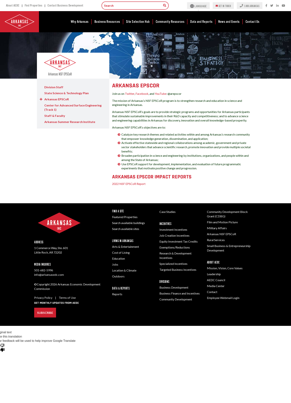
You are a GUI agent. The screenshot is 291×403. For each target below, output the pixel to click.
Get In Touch (225, 5)
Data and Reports (201, 22)
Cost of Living (121, 252)
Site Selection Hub (138, 22)
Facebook (141, 93)
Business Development (173, 287)
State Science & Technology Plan (66, 93)
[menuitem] (80, 21)
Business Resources (107, 22)
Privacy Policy (43, 297)
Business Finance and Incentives (179, 293)
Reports (117, 294)
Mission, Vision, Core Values (225, 268)
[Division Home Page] (73, 66)
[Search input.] (135, 5)
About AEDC (12, 5)
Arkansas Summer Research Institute (69, 122)
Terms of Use (67, 297)
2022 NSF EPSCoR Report (129, 183)
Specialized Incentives (173, 263)
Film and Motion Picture (222, 222)
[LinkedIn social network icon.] (277, 6)
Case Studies (167, 211)
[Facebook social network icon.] (266, 6)
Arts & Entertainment (125, 246)
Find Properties (33, 5)
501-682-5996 (43, 270)
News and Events (229, 22)
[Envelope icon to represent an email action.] (217, 5)
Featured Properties (125, 217)
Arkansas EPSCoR (56, 99)
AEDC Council (216, 280)
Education (118, 258)
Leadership (214, 274)
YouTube (160, 93)
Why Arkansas (80, 22)
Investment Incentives (173, 229)
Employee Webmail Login (223, 298)
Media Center (216, 286)
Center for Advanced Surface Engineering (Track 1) (73, 107)
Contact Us (252, 22)
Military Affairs (217, 228)
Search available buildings (128, 223)
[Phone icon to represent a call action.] (242, 5)
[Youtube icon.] (283, 6)
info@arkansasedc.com (49, 274)
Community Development (175, 299)
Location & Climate (124, 270)
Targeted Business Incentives (177, 269)
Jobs (115, 264)
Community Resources (170, 22)
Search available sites (125, 229)
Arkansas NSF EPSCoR (221, 234)
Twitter (129, 93)
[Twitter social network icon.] (271, 6)
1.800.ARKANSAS (251, 5)
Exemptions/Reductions (174, 247)
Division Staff (53, 87)
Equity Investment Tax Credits (178, 241)
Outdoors (118, 276)
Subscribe (45, 312)
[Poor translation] (2, 347)
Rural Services (216, 240)
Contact (212, 292)
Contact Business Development (65, 5)
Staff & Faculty (54, 115)
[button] (41, 99)
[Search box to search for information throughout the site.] (164, 5)
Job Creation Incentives (174, 235)
